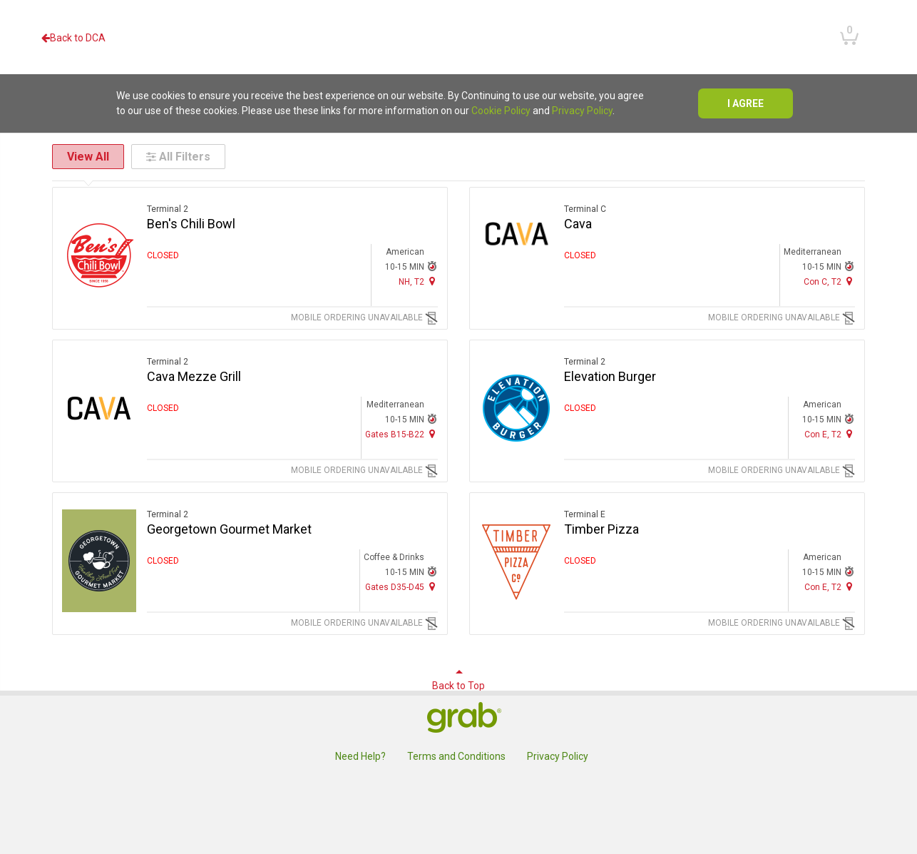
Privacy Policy (582, 110)
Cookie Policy (501, 110)
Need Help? (360, 756)
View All (88, 156)
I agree (745, 103)
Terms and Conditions (456, 756)
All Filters (178, 156)
